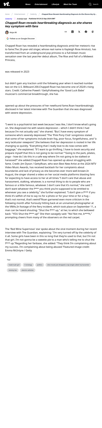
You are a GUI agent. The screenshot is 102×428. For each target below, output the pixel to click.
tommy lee (13, 270)
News (27, 4)
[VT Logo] (7, 4)
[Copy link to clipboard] (65, 31)
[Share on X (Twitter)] (79, 31)
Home (7, 14)
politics (39, 265)
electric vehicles (28, 270)
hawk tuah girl (14, 265)
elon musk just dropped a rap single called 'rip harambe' (68, 265)
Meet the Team (70, 4)
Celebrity (33, 14)
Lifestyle (55, 4)
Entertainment (41, 4)
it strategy (28, 265)
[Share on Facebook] (85, 31)
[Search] (93, 4)
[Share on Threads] (92, 31)
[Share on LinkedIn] (72, 31)
